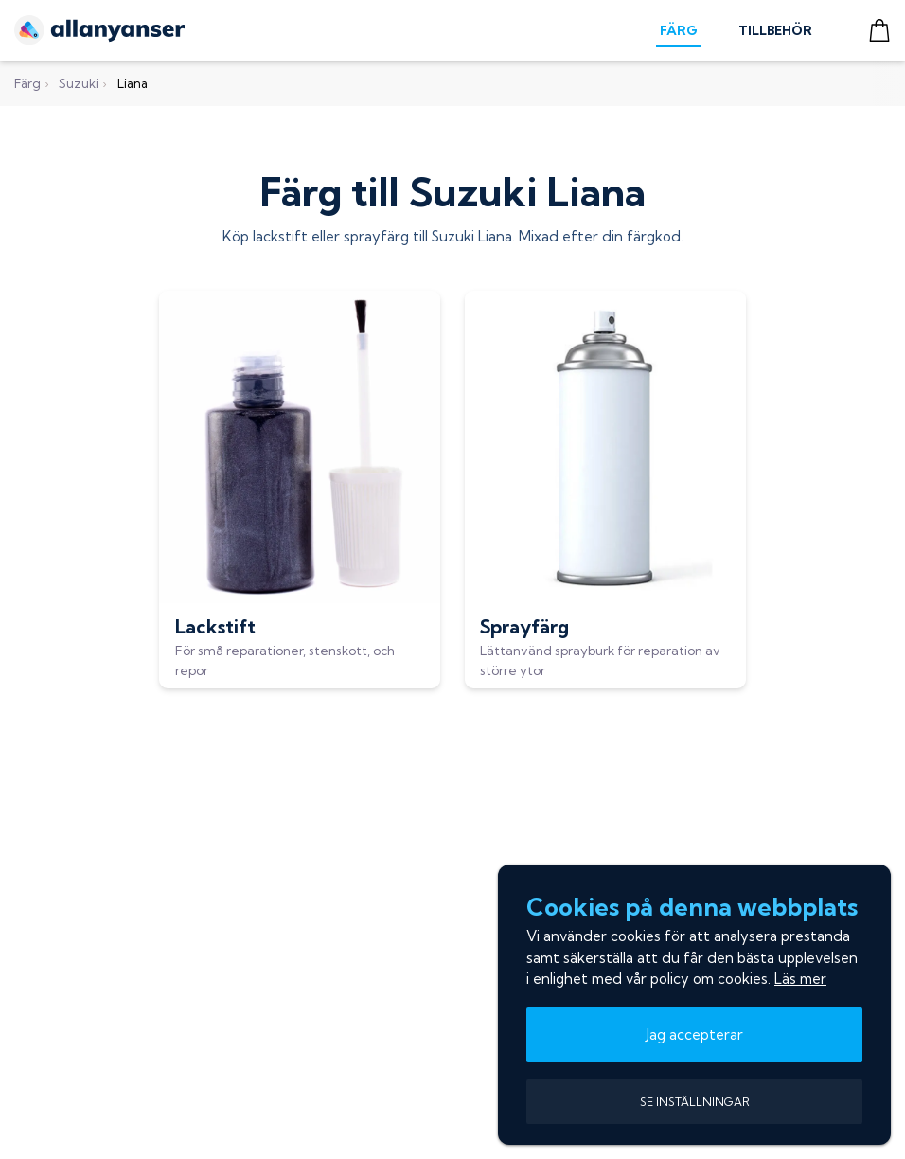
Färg (27, 83)
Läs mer (800, 979)
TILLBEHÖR (775, 30)
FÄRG (679, 30)
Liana (132, 83)
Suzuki (78, 83)
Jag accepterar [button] (695, 1034)
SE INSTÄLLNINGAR (695, 1102)
